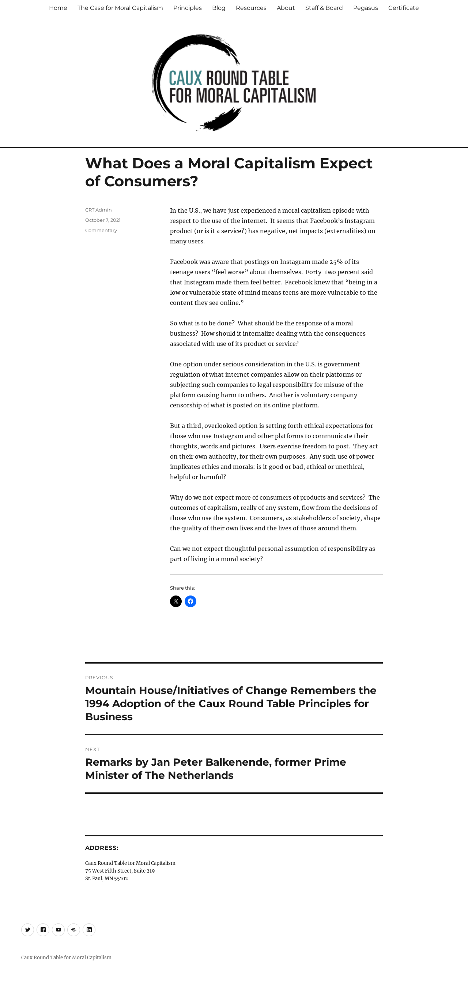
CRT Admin (98, 210)
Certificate (403, 7)
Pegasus (365, 7)
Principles (187, 7)
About (286, 7)
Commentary (101, 230)
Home (58, 7)
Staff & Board (324, 7)
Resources (251, 7)
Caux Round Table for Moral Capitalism (66, 958)
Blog (219, 7)
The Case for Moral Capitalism (120, 7)
